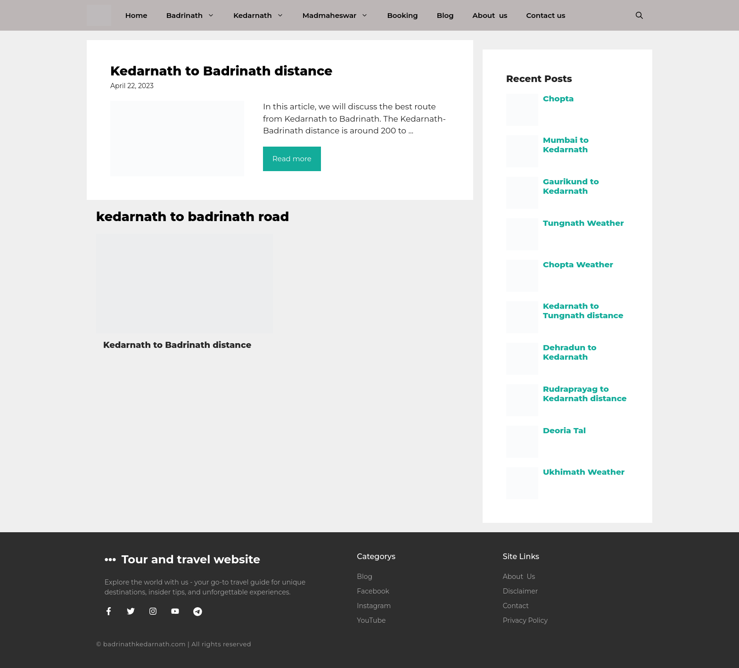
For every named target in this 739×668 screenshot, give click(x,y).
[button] (639, 15)
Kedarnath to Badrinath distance (221, 71)
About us (490, 15)
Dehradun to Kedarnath (570, 352)
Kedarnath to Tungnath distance (583, 310)
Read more (292, 158)
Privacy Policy (525, 620)
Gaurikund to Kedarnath (571, 186)
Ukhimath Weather (583, 472)
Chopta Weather (578, 264)
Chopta (558, 98)
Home (136, 15)
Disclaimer (520, 591)
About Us (519, 576)
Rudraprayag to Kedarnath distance (585, 393)
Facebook (373, 591)
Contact (516, 606)
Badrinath (195, 15)
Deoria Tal (564, 430)
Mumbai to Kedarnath (566, 144)
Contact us (546, 15)
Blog (445, 15)
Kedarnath (263, 15)
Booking (402, 15)
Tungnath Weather (583, 223)
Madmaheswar (340, 15)
